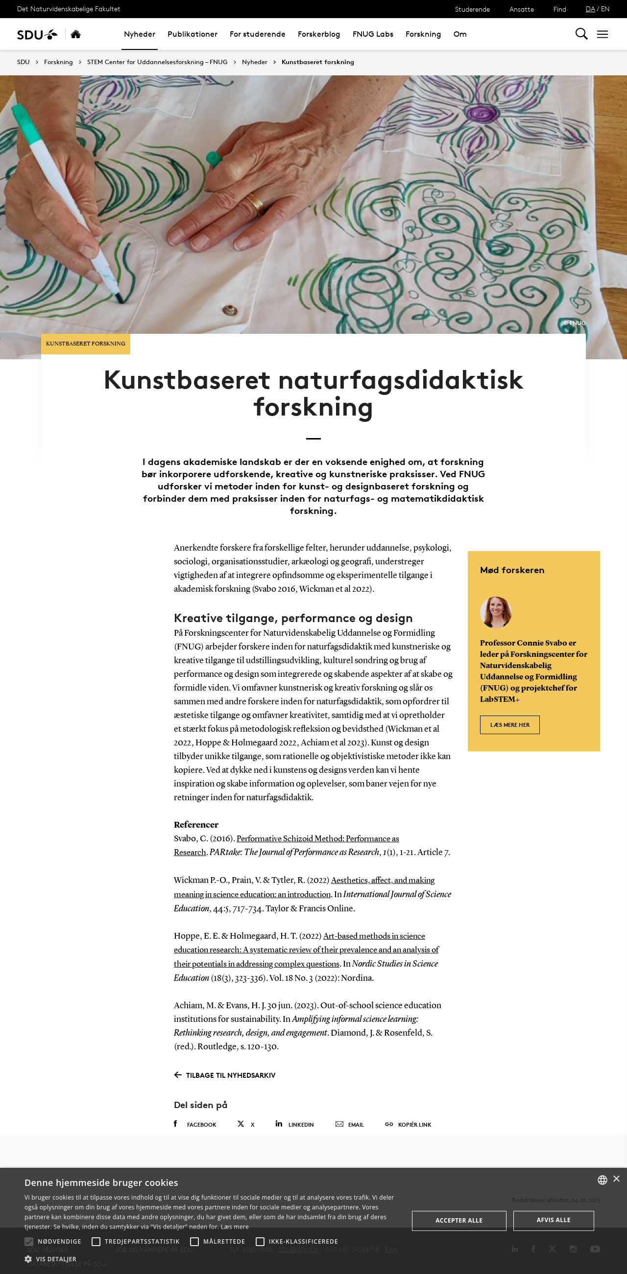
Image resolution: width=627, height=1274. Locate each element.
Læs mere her (510, 687)
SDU (23, 62)
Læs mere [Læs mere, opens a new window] (235, 1227)
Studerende (472, 9)
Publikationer (192, 34)
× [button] (616, 1179)
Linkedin (294, 1102)
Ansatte (521, 9)
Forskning (423, 34)
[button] (29, 1241)
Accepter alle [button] (458, 1220)
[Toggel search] (582, 34)
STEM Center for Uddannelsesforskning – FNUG (157, 62)
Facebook (195, 1102)
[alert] (313, 1221)
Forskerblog (319, 34)
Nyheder (139, 34)
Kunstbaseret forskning (318, 62)
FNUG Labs (373, 34)
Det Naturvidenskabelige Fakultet (69, 8)
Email (349, 1103)
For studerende (258, 34)
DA (590, 8)
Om (460, 34)
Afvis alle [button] (554, 1220)
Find (560, 9)
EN (605, 8)
